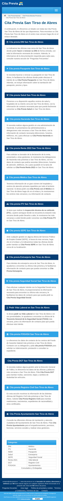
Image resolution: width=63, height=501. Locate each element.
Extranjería (32, 455)
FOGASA (12, 465)
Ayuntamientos (34, 465)
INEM (10, 452)
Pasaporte (32, 452)
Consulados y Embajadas (31, 468)
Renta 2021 (12, 460)
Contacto (45, 491)
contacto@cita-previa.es (10, 481)
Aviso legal (24, 488)
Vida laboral (33, 460)
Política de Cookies (25, 499)
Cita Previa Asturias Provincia (32, 16)
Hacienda (32, 449)
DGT (10, 463)
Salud (10, 455)
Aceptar (37, 499)
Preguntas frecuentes (9, 488)
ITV (9, 449)
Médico (31, 446)
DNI (9, 446)
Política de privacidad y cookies (42, 488)
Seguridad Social (35, 457)
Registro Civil (33, 463)
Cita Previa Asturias (14, 16)
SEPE (10, 457)
